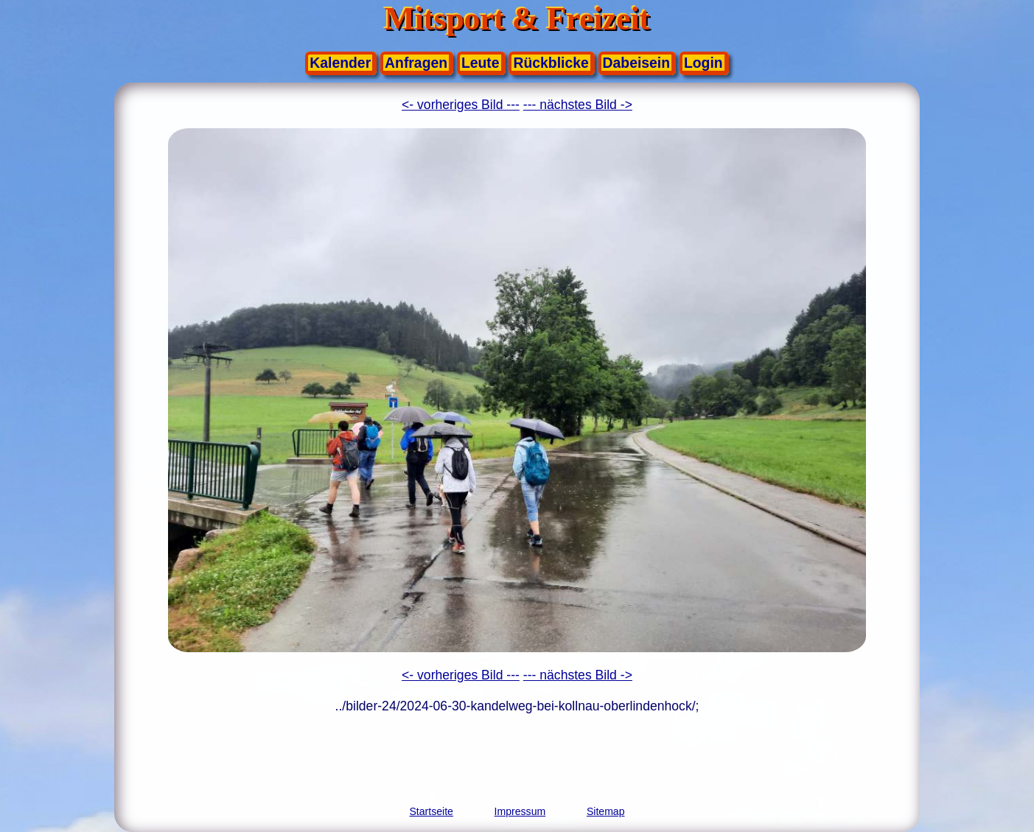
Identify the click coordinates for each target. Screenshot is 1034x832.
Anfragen (416, 63)
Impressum (520, 811)
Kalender (340, 63)
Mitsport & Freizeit (517, 19)
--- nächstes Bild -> (577, 104)
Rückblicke (550, 63)
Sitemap (606, 811)
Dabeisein (636, 63)
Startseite (431, 811)
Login (703, 63)
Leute (480, 63)
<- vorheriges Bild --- (461, 104)
